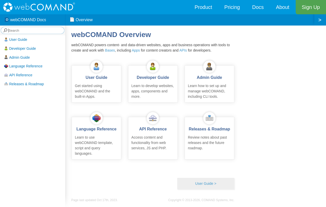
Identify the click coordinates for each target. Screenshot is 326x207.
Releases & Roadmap (24, 84)
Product (203, 7)
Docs (258, 7)
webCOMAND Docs (25, 20)
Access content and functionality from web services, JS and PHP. (152, 133)
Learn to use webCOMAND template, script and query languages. (96, 136)
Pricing (232, 7)
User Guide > (205, 183)
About (282, 7)
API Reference (18, 75)
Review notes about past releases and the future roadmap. (209, 133)
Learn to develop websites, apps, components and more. (152, 82)
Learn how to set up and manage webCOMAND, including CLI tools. (209, 82)
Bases (110, 50)
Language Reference (23, 66)
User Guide (15, 40)
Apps (136, 50)
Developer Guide (20, 48)
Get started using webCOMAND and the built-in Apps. (96, 82)
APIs (183, 50)
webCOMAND (41, 7)
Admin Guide (17, 57)
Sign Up (311, 7)
